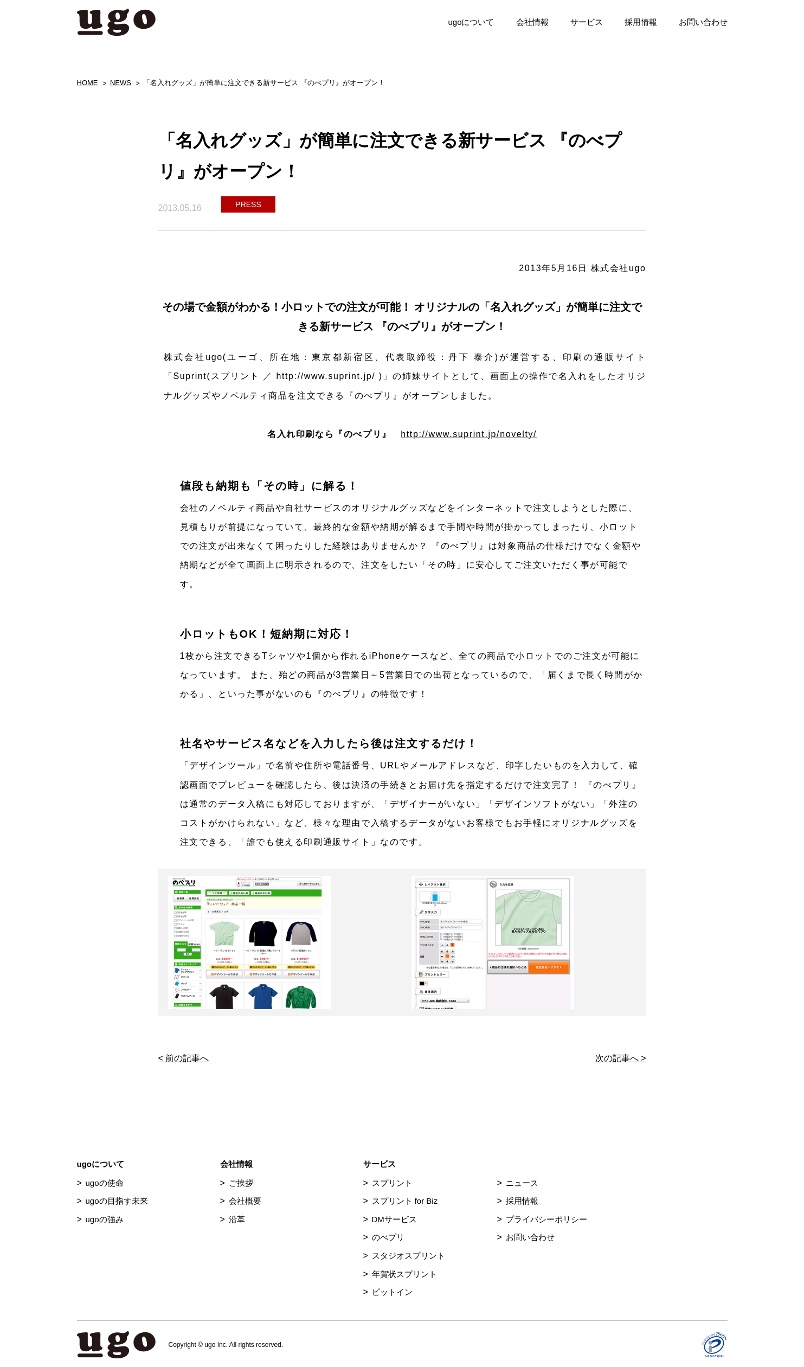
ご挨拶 (241, 1183)
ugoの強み (105, 1219)
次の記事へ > (620, 1058)
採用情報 (641, 22)
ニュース (522, 1183)
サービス (586, 22)
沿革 (237, 1219)
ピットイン (392, 1292)
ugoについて (471, 22)
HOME (87, 83)
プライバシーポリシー (546, 1219)
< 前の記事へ (183, 1058)
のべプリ (388, 1237)
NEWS (120, 83)
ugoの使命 (105, 1183)
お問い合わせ (703, 22)
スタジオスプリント (408, 1255)
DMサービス (394, 1219)
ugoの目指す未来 (117, 1200)
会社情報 (532, 22)
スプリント (392, 1183)
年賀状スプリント (404, 1274)
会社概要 (245, 1200)
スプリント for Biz (405, 1200)
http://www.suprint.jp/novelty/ (469, 434)
